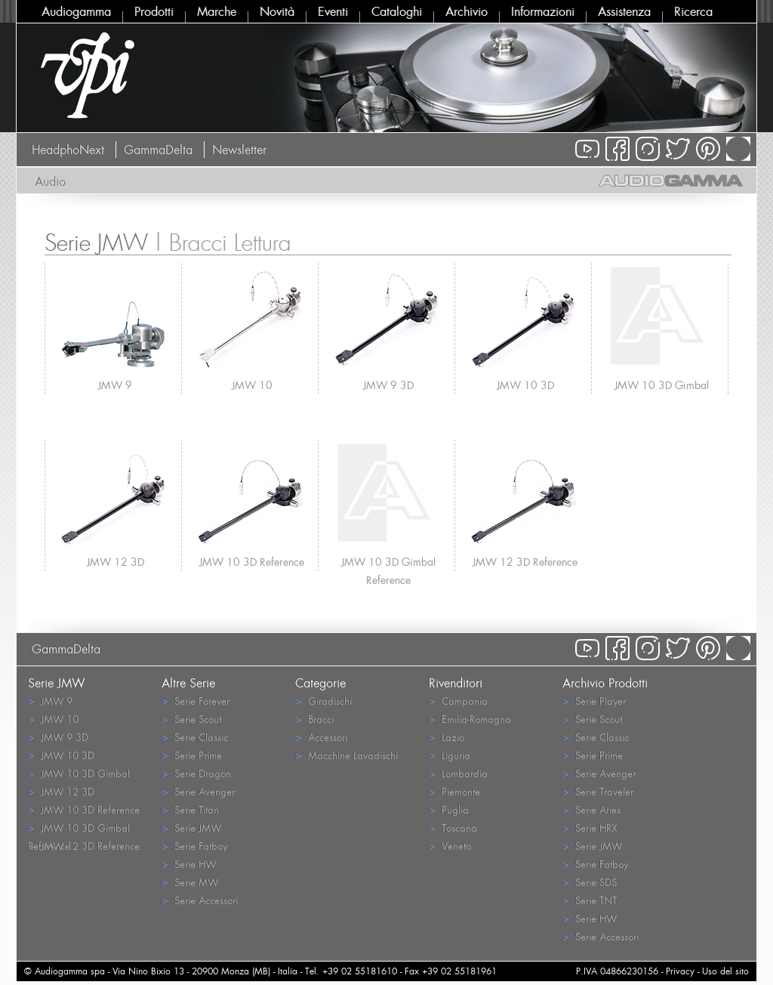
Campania (458, 700)
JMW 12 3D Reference (525, 561)
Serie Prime (192, 755)
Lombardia (458, 773)
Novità (277, 11)
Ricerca (693, 11)
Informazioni (542, 11)
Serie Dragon (196, 773)
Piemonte (454, 791)
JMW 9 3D (388, 385)
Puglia (449, 809)
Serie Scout (191, 719)
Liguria (449, 755)
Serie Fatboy (194, 845)
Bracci (314, 719)
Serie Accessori (200, 900)
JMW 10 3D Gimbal (661, 385)
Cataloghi (396, 11)
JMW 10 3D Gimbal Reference (388, 562)
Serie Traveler (597, 791)
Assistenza (624, 11)
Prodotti (154, 11)
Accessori (321, 737)
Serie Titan (190, 809)
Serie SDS (589, 882)
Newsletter (239, 149)
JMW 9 (115, 385)
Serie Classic (195, 737)
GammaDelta (158, 149)
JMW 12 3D (115, 561)
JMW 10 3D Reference (251, 561)
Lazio (446, 737)
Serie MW (190, 882)
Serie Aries (591, 809)
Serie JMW (191, 827)
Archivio (466, 11)
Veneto (450, 845)
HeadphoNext (68, 149)
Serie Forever (195, 700)
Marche (216, 11)
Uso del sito (725, 971)
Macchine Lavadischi (346, 755)
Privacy (680, 971)
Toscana (453, 827)
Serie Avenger (198, 791)
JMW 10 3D (525, 385)
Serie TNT (589, 900)
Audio (50, 181)
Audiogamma (76, 11)
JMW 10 (252, 385)
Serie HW (189, 864)
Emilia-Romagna (470, 719)
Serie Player (594, 700)
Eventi (333, 11)
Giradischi (323, 700)
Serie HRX (589, 827)
